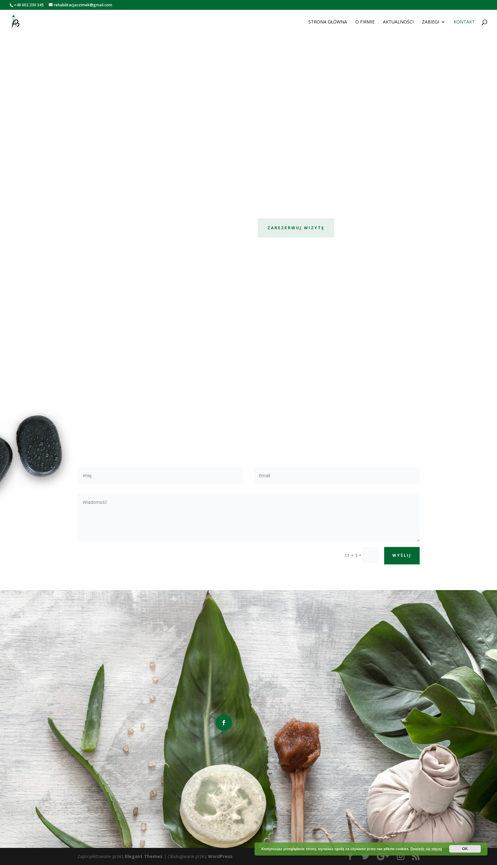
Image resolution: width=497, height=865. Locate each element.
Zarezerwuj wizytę (296, 228)
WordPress (220, 856)
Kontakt (464, 22)
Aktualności (398, 22)
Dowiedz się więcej (426, 849)
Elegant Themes (144, 856)
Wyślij (401, 555)
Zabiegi (430, 22)
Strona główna (327, 22)
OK (465, 849)
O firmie (365, 22)
